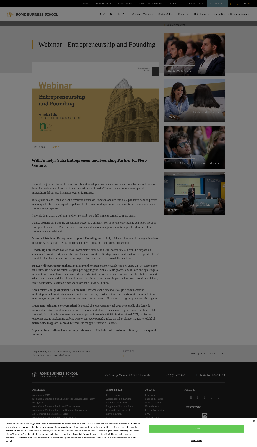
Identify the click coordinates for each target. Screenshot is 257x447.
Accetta (196, 428)
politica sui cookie (15, 430)
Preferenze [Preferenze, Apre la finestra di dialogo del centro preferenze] (196, 440)
